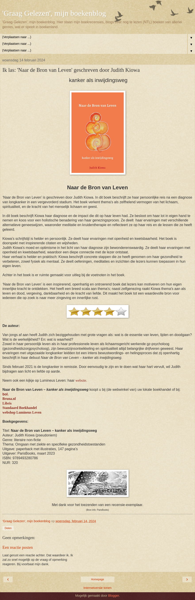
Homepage (97, 579)
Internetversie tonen (97, 588)
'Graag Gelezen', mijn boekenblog (54, 13)
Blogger (113, 595)
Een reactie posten (17, 547)
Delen (8, 528)
